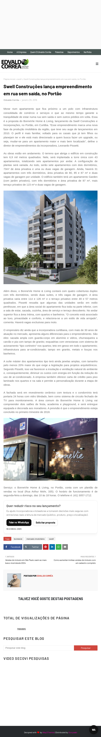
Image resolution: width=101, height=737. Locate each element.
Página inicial (9, 79)
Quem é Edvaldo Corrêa (40, 52)
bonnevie (18, 539)
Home (10, 52)
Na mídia (87, 52)
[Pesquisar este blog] (38, 648)
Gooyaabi (73, 732)
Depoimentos (74, 52)
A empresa (21, 52)
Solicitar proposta (45, 522)
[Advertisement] (50, 24)
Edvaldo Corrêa (11, 100)
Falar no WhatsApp (19, 522)
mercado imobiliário (36, 539)
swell (19, 79)
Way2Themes (49, 732)
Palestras (59, 52)
